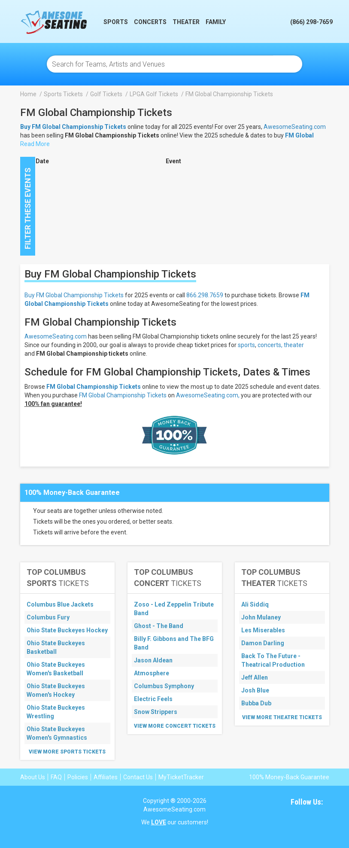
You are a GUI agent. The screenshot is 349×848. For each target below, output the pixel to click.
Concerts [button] (150, 21)
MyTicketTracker (181, 777)
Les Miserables (263, 630)
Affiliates (106, 777)
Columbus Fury (48, 617)
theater (294, 345)
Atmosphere (151, 673)
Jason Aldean (153, 660)
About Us (32, 777)
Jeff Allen (254, 677)
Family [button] (216, 21)
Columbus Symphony (164, 686)
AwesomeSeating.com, (208, 395)
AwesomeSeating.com (295, 126)
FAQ (56, 777)
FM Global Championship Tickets (93, 386)
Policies (77, 777)
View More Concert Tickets (174, 726)
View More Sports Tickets (67, 752)
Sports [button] (115, 21)
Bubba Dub (256, 703)
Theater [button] (186, 21)
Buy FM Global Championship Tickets (74, 295)
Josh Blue (255, 690)
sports (246, 345)
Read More (35, 143)
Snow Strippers (155, 711)
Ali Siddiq (255, 604)
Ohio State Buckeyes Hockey (67, 630)
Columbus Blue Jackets (60, 604)
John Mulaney (261, 617)
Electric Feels (153, 698)
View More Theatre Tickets (282, 717)
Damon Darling (262, 643)
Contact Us (138, 777)
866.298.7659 (204, 295)
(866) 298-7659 (311, 21)
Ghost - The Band (158, 625)
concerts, (270, 345)
